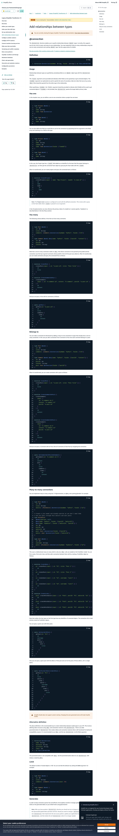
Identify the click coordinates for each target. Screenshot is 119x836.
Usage (32, 69)
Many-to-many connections (41, 488)
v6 (21, 11)
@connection (36, 39)
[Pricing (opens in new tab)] (114, 2)
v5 (18, 11)
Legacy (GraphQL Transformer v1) (58, 13)
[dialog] (59, 828)
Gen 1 (31, 13)
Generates (33, 796)
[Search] (86, 7)
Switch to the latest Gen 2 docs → (63, 20)
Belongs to (33, 330)
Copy (88, 60)
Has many (33, 213)
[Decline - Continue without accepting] (106, 828)
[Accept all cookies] (106, 824)
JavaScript (8, 11)
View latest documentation (82, 33)
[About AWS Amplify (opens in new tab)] (101, 2)
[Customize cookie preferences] (106, 831)
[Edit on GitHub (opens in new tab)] (7, 75)
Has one (32, 92)
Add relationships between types (78, 13)
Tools (44, 13)
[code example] (61, 63)
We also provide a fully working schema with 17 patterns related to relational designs (52, 51)
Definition (33, 55)
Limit (31, 759)
